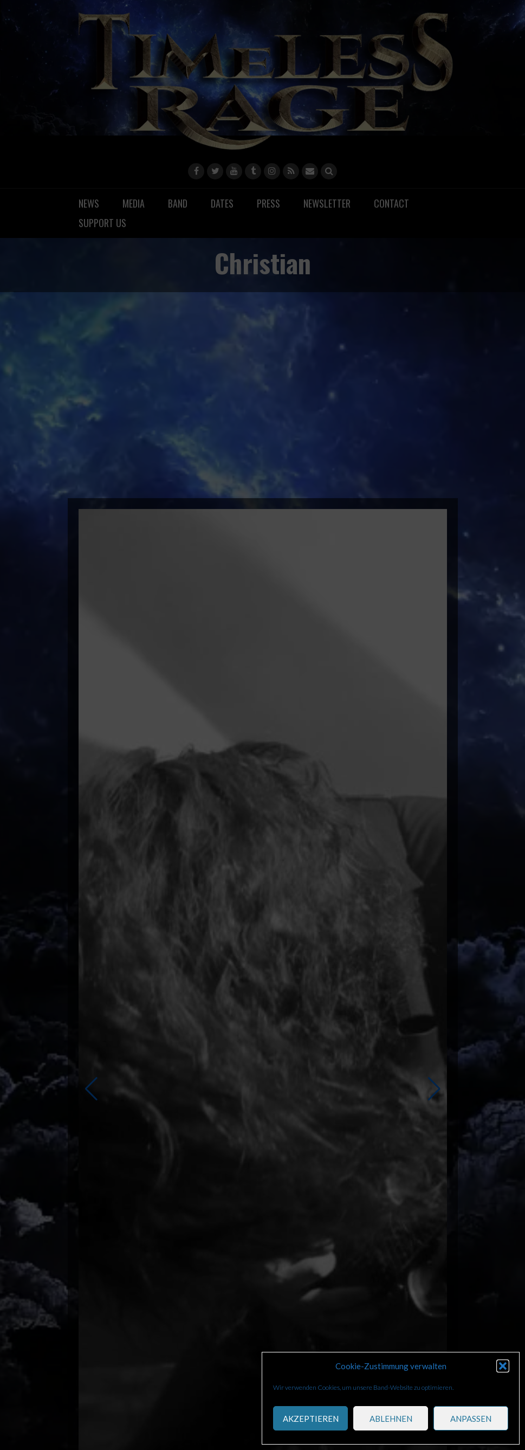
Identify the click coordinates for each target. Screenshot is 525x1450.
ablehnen (391, 1418)
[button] (502, 1366)
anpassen (470, 1418)
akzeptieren (311, 1418)
